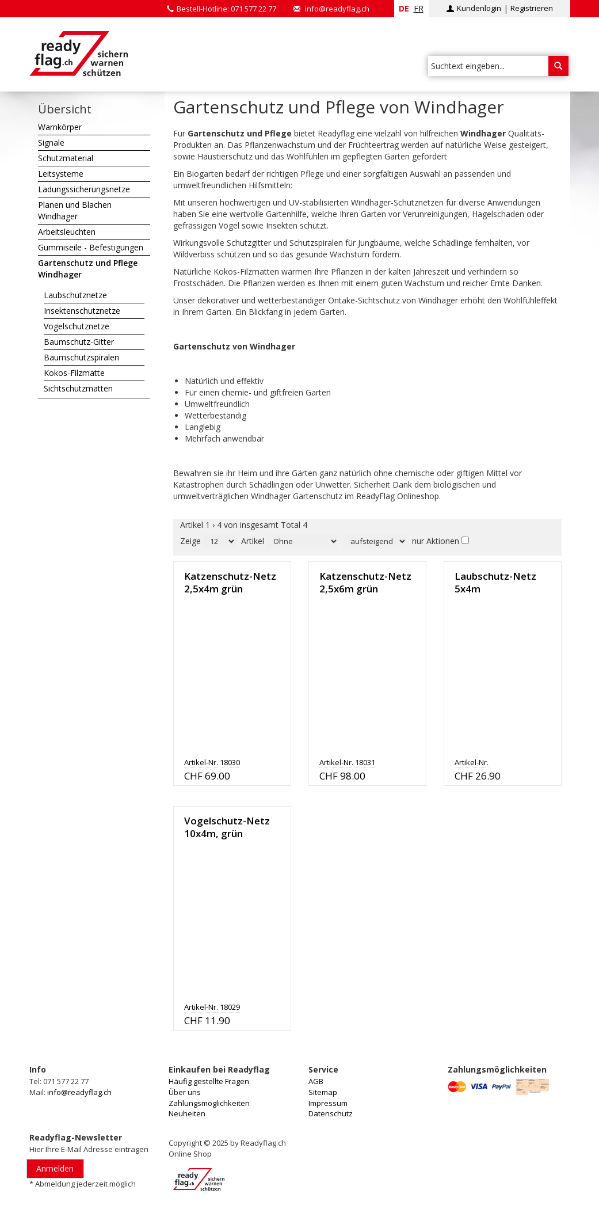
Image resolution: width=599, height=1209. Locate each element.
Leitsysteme (60, 173)
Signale (51, 142)
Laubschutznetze (75, 295)
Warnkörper (60, 126)
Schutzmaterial (65, 158)
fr (419, 8)
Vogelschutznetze (76, 326)
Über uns (185, 1092)
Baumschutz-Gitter (79, 341)
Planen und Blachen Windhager (75, 210)
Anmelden (55, 1168)
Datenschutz (330, 1113)
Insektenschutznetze (82, 310)
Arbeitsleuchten (67, 231)
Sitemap (322, 1092)
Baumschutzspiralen (81, 357)
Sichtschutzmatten (78, 388)
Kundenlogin (479, 8)
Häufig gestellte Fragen (209, 1081)
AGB (315, 1081)
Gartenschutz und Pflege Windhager (88, 268)
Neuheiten (187, 1113)
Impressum (328, 1103)
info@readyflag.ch (337, 8)
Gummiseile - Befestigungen (90, 247)
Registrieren (531, 8)
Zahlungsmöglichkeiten (209, 1103)
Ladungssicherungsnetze (84, 189)
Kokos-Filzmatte (74, 372)
